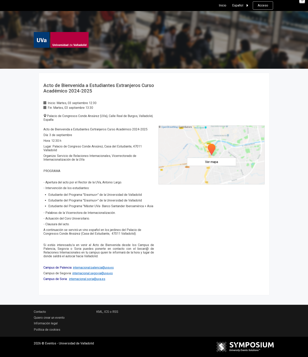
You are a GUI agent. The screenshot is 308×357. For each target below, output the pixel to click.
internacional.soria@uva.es (87, 279)
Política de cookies (47, 329)
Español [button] (240, 5)
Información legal (46, 323)
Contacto (40, 312)
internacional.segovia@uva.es (92, 273)
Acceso (263, 5)
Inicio (222, 5)
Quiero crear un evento (49, 317)
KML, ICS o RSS (107, 312)
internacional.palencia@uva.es (93, 267)
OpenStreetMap (169, 127)
